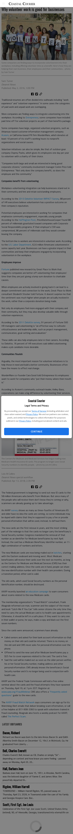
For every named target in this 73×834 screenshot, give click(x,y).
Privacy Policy (32, 414)
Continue (36, 431)
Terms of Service (39, 411)
